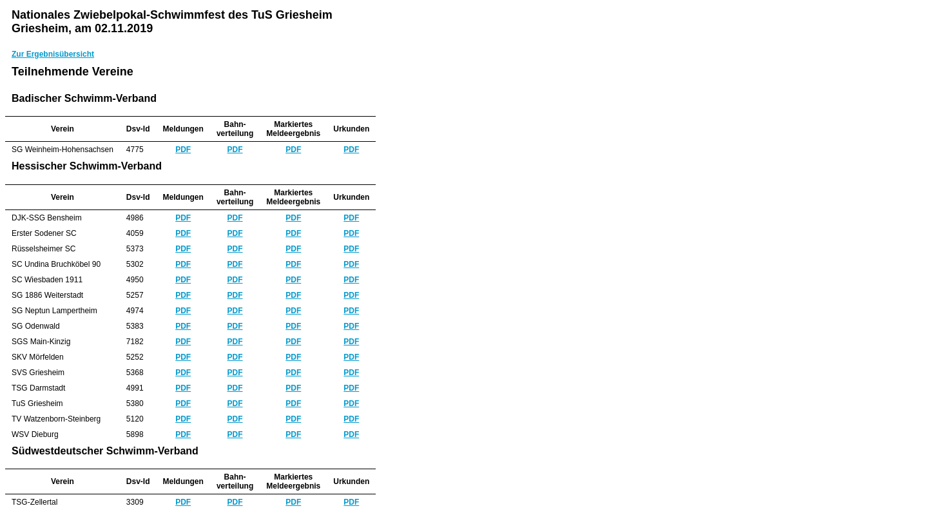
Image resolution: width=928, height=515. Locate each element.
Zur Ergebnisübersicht (53, 54)
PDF (183, 149)
